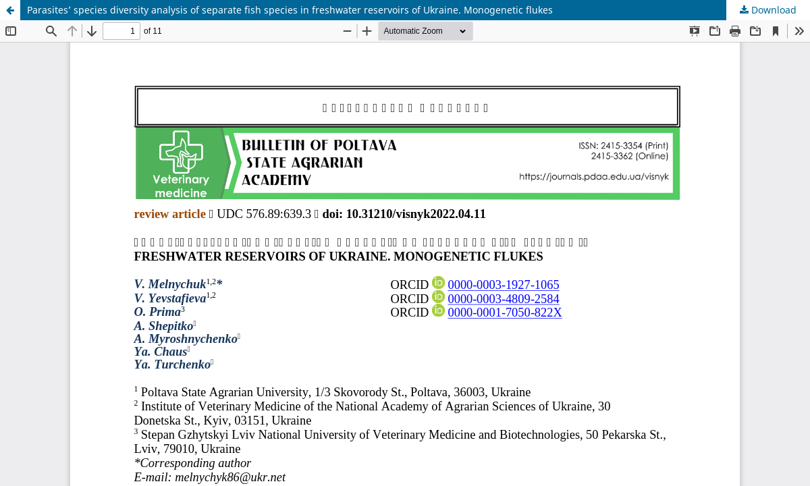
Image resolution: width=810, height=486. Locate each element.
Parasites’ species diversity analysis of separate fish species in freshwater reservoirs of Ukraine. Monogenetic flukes (290, 9)
